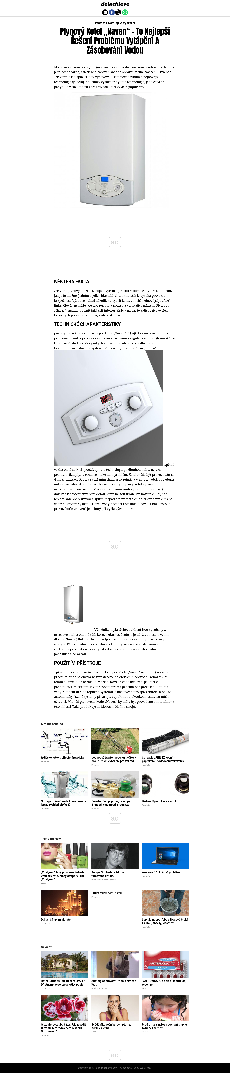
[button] (43, 4)
